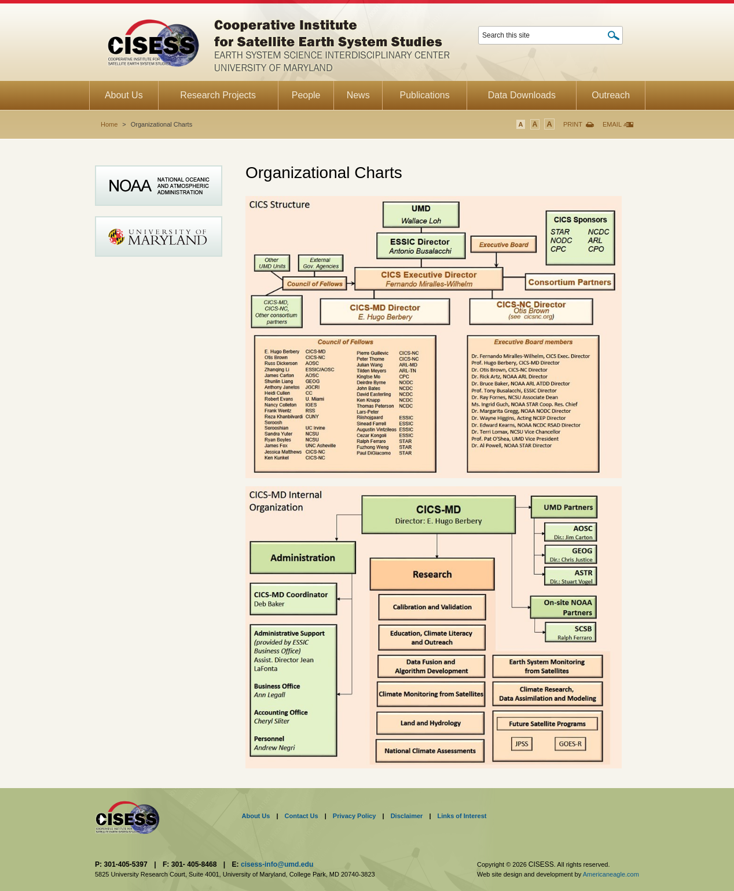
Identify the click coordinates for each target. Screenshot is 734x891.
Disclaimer (407, 815)
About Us (256, 815)
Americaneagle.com (611, 874)
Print (572, 124)
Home (109, 124)
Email (612, 124)
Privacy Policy (354, 815)
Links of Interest (462, 815)
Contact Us (301, 815)
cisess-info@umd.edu (277, 864)
